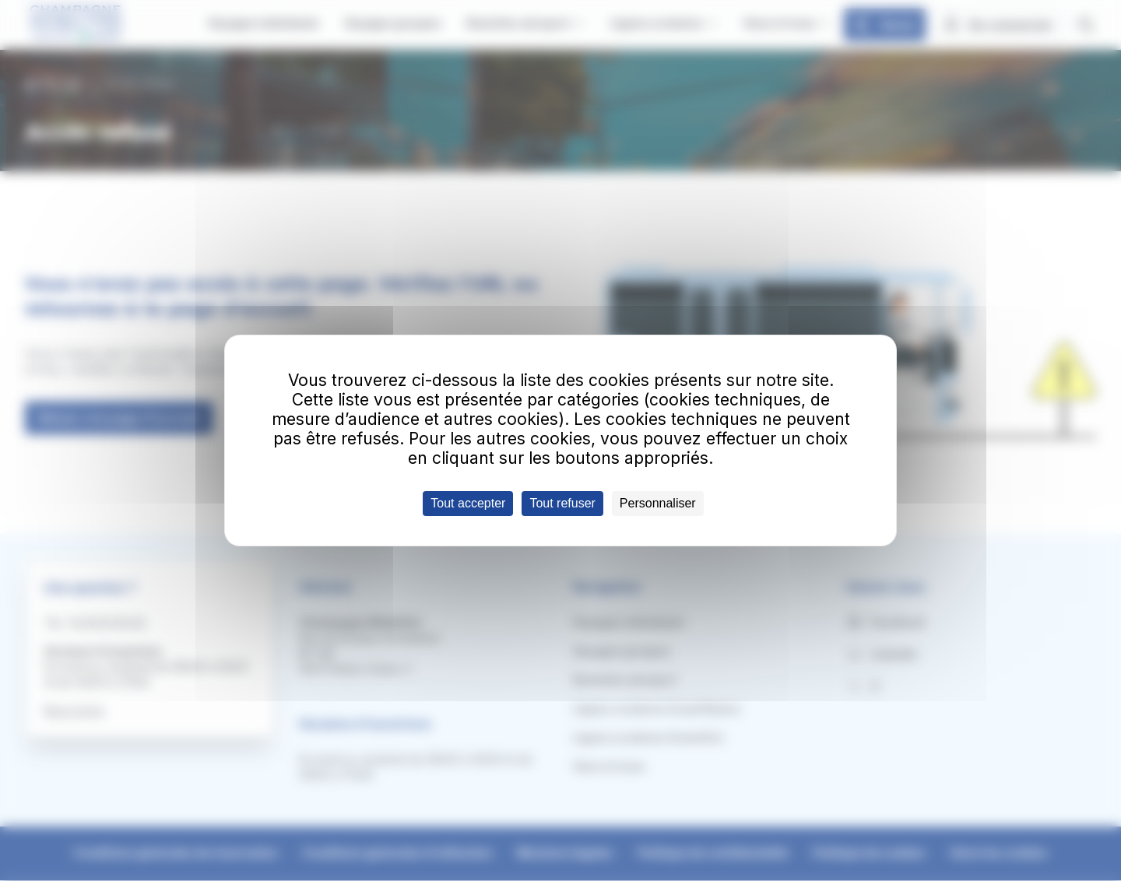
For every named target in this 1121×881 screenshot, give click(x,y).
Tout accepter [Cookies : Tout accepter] (467, 503)
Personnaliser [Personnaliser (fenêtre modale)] (658, 503)
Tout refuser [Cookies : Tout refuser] (562, 503)
